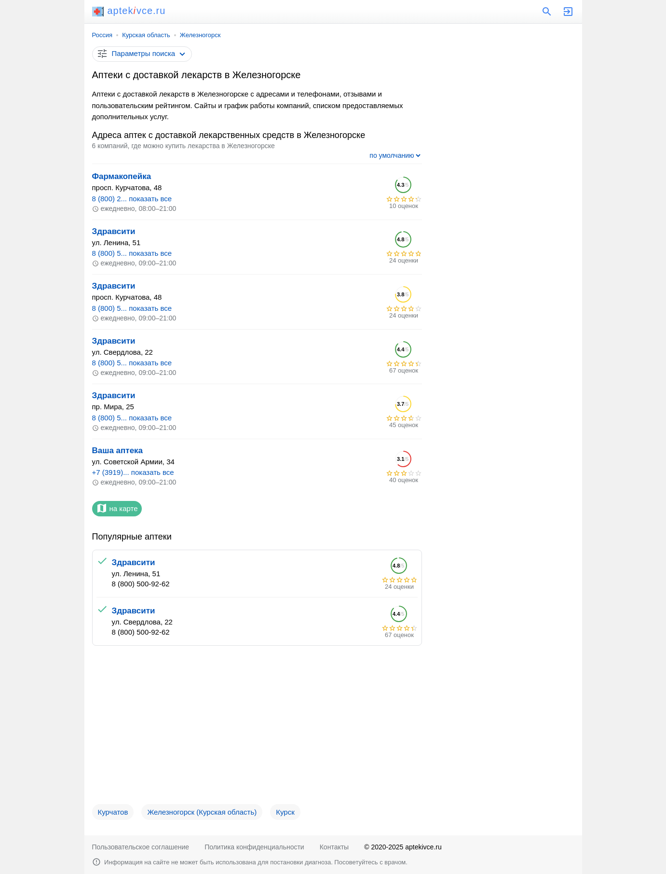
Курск (285, 812)
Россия (102, 35)
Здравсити (114, 231)
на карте (117, 508)
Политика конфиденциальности (254, 847)
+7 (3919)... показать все (133, 472)
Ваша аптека (117, 450)
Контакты (334, 847)
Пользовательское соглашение (141, 847)
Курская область (146, 35)
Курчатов (113, 812)
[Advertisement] (257, 728)
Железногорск (200, 35)
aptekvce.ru (129, 10)
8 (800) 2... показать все (132, 198)
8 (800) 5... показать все (132, 253)
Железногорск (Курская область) (202, 812)
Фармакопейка (121, 176)
